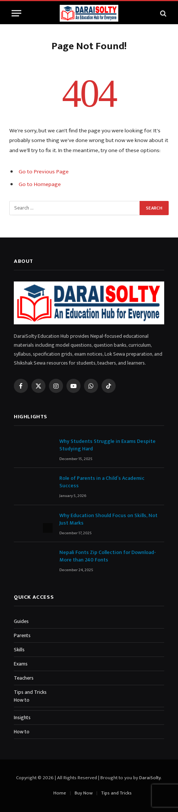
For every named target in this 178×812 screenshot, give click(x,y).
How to (21, 700)
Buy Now (84, 793)
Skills (19, 649)
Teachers (24, 678)
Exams (21, 664)
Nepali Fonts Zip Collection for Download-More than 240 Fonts (107, 556)
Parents (22, 635)
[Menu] (16, 13)
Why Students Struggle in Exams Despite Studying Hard (107, 445)
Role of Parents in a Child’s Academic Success (101, 482)
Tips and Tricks (30, 692)
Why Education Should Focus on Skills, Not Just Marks (108, 519)
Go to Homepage (40, 184)
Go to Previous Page (44, 171)
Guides (21, 621)
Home (59, 793)
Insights (22, 717)
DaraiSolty (149, 778)
